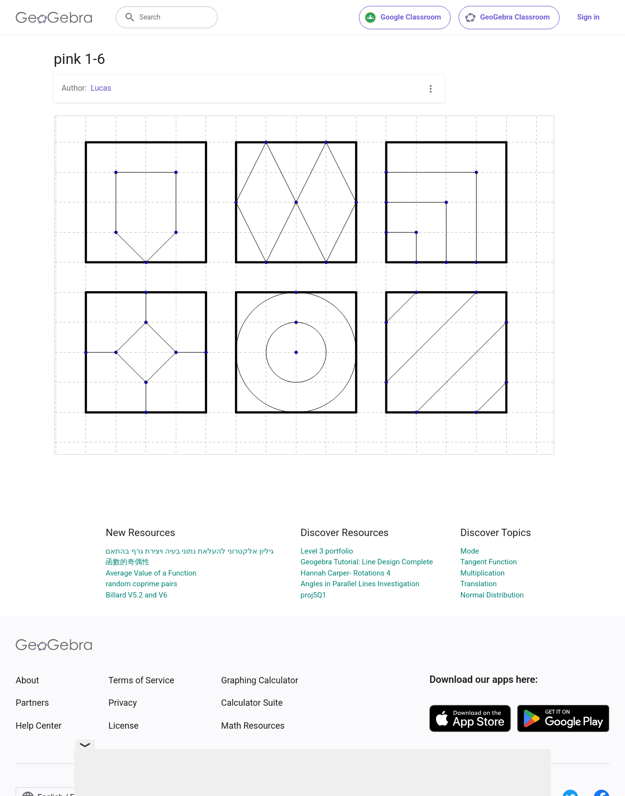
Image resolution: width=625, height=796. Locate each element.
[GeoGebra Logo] (54, 17)
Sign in (588, 17)
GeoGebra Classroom (507, 17)
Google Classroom (403, 17)
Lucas (101, 88)
